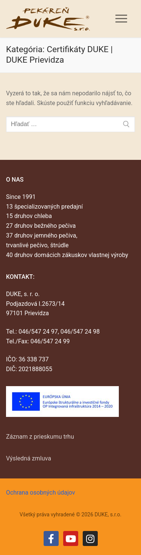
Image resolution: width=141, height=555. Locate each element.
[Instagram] (90, 538)
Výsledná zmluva (28, 458)
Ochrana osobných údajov (40, 492)
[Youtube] (70, 538)
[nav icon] (121, 19)
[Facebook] (51, 538)
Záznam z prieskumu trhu (40, 436)
